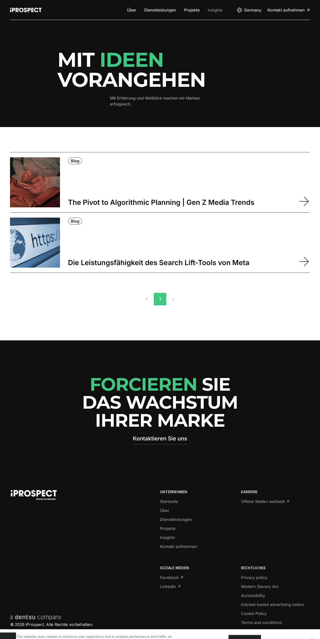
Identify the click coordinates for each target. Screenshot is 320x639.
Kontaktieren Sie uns (160, 438)
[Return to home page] (26, 10)
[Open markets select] (248, 10)
